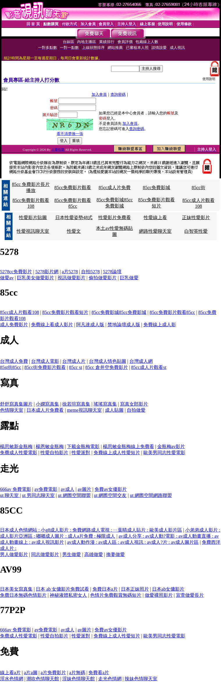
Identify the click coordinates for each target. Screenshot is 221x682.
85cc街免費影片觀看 (45, 367)
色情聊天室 (11, 410)
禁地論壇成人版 (124, 324)
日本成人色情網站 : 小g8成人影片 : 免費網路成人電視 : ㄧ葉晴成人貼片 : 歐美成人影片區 (91, 530)
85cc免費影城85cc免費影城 (119, 312)
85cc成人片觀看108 (19, 312)
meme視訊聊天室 (84, 410)
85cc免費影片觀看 (72, 187)
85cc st (75, 367)
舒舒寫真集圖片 (16, 404)
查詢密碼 (118, 94)
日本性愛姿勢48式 (73, 217)
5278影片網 (46, 271)
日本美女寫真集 (16, 589)
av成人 (67, 489)
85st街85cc (10, 367)
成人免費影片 (14, 324)
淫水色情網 (11, 678)
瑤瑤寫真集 (105, 404)
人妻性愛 (58, 149)
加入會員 (99, 94)
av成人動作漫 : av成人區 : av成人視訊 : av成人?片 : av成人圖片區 (133, 542)
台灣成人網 (141, 361)
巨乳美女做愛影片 (35, 277)
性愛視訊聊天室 (33, 231)
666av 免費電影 (15, 489)
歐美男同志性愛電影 (164, 452)
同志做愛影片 (45, 554)
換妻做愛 (115, 554)
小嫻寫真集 (47, 404)
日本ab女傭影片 (168, 589)
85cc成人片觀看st (148, 367)
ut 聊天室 (10, 495)
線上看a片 (10, 672)
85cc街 (198, 187)
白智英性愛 (196, 231)
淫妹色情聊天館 (78, 678)
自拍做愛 (136, 410)
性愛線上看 (155, 217)
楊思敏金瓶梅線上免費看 (128, 446)
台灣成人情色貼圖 (107, 361)
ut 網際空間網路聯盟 (151, 495)
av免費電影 (45, 489)
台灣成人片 (73, 361)
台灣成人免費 (14, 361)
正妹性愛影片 (196, 217)
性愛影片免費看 (114, 217)
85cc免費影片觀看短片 (65, 312)
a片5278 (70, 271)
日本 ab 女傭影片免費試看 (62, 589)
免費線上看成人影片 (52, 324)
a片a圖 (30, 672)
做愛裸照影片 (159, 595)
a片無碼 (77, 672)
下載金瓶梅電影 (83, 446)
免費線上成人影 (159, 324)
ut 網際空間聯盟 (74, 495)
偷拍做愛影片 (103, 277)
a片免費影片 (53, 672)
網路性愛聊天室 (155, 231)
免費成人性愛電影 (18, 452)
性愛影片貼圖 (33, 217)
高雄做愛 (93, 554)
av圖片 (84, 489)
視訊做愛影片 (71, 277)
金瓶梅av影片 (171, 446)
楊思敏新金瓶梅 (16, 446)
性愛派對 (81, 452)
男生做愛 (71, 554)
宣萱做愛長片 (190, 595)
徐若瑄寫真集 (76, 404)
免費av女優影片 (111, 489)
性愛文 (74, 231)
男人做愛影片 (14, 554)
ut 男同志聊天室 (38, 495)
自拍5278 (90, 271)
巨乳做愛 (129, 277)
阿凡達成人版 (90, 324)
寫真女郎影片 (134, 404)
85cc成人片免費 (115, 187)
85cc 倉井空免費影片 (106, 367)
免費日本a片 (105, 589)
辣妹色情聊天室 (141, 678)
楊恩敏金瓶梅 (50, 446)
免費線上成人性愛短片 (117, 452)
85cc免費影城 (156, 187)
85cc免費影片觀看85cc (172, 312)
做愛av (7, 277)
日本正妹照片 (135, 589)
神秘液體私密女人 (68, 595)
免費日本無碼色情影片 (23, 595)
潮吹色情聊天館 (42, 678)
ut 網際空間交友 (110, 495)
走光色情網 (110, 678)
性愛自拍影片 (54, 452)
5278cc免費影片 (16, 271)
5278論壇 (112, 271)
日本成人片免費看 (45, 410)
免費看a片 (98, 672)
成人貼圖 (114, 410)
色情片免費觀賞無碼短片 (115, 595)
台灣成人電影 (45, 361)
